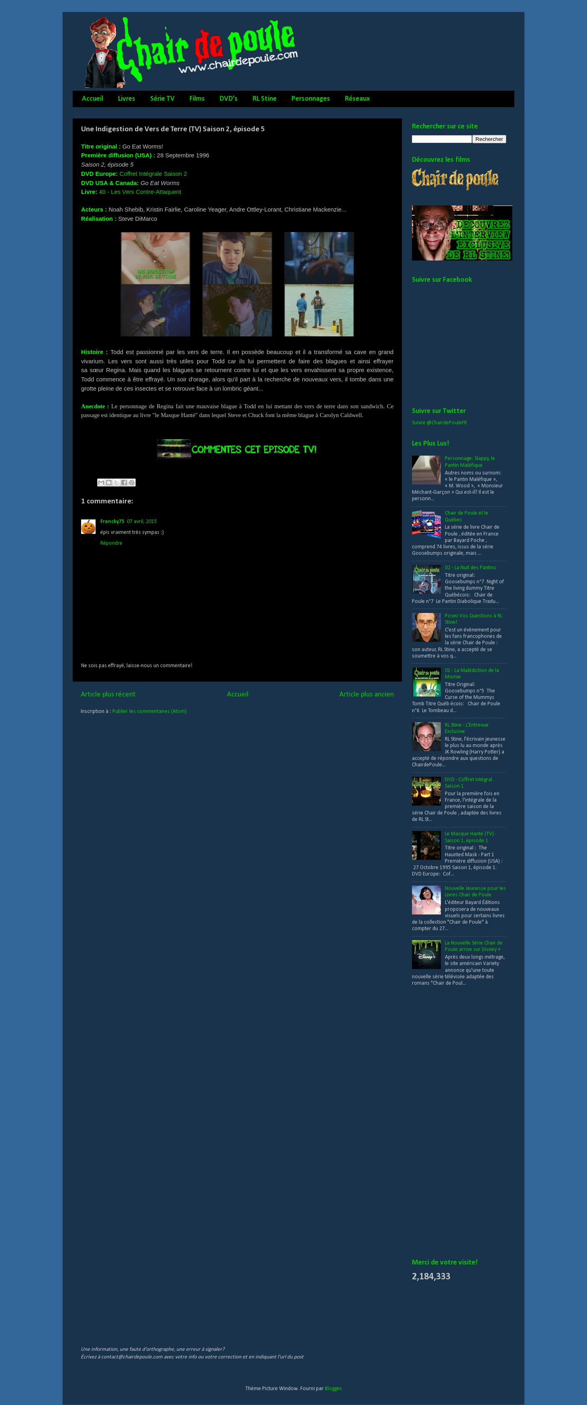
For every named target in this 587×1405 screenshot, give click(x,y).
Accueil (92, 99)
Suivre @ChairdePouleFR (439, 423)
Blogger (333, 1388)
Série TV (162, 99)
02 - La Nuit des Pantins (470, 567)
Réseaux (357, 99)
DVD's (229, 99)
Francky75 (112, 521)
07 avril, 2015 (142, 521)
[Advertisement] (444, 1123)
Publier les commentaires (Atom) (149, 711)
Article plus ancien (366, 694)
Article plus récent (108, 694)
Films (197, 99)
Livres (126, 99)
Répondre (111, 543)
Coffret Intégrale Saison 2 (153, 174)
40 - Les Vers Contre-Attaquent (140, 192)
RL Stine (265, 99)
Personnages (310, 99)
